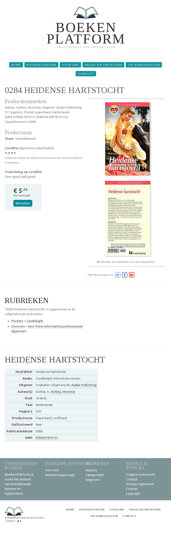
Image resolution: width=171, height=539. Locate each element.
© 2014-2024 (36, 518)
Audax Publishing (84, 385)
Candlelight (34, 321)
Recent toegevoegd (59, 475)
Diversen (18, 326)
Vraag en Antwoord (103, 64)
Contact (86, 73)
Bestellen (23, 203)
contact (10, 521)
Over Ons (70, 64)
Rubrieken (97, 463)
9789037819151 (47, 438)
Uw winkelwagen (144, 64)
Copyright (133, 493)
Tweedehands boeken (21, 465)
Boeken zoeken (41, 64)
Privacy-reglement (140, 484)
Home (16, 64)
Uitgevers (93, 479)
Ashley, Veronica (63, 391)
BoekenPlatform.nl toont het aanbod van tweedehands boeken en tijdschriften (19, 484)
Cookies (132, 489)
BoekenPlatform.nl (68, 463)
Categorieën (95, 475)
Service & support (136, 465)
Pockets (17, 321)
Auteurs (91, 470)
